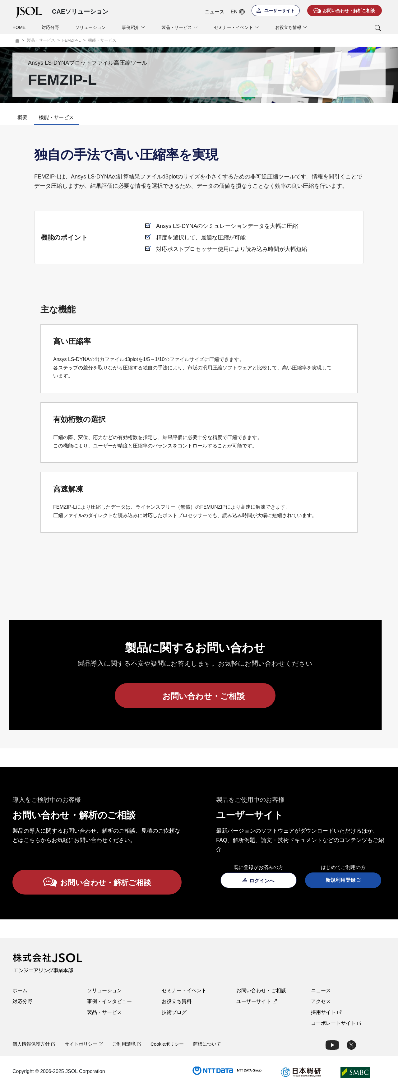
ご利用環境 (126, 1044)
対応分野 (50, 27)
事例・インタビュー (109, 1001)
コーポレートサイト (336, 1023)
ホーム (19, 990)
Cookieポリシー (167, 1044)
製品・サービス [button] (179, 27)
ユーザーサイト (256, 1001)
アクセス (321, 1001)
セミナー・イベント (184, 990)
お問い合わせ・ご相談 (261, 990)
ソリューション (90, 27)
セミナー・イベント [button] (236, 27)
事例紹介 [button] (133, 27)
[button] (352, 28)
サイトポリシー (84, 1044)
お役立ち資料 (177, 1001)
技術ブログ (174, 1012)
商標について (207, 1044)
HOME (18, 27)
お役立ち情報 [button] (291, 27)
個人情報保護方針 (33, 1044)
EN (238, 12)
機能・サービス (56, 117)
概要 (22, 117)
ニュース (214, 11)
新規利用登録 (343, 880)
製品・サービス (104, 1012)
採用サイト (326, 1012)
